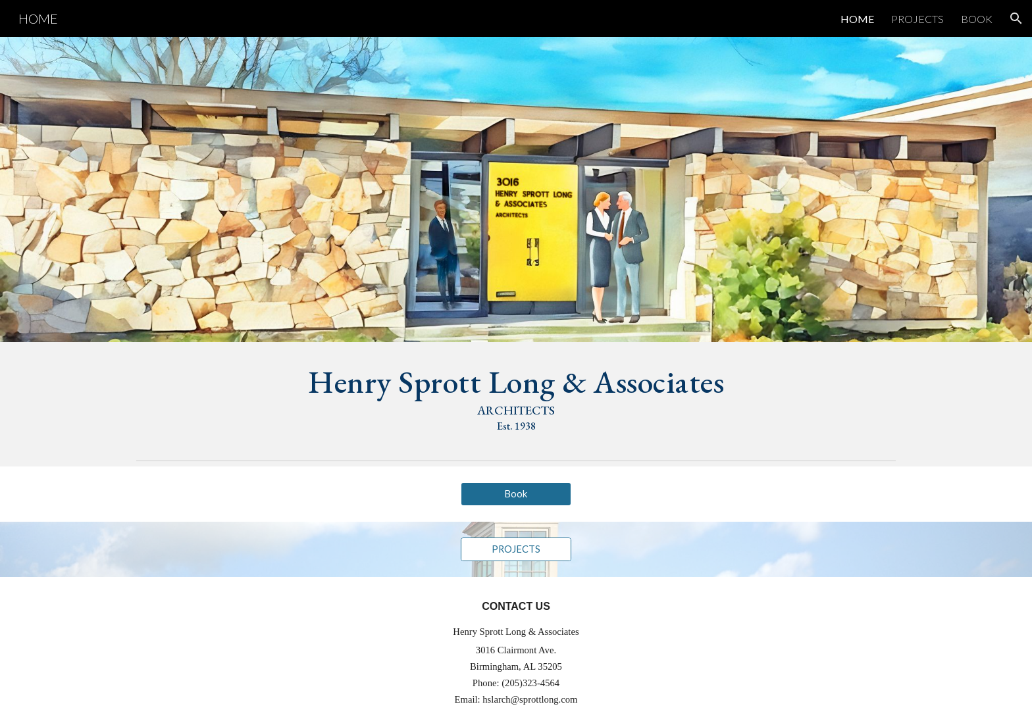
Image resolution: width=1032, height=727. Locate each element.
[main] (516, 398)
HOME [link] (857, 19)
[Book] (516, 494)
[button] (1016, 18)
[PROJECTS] (516, 549)
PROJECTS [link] (917, 19)
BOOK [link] (977, 19)
